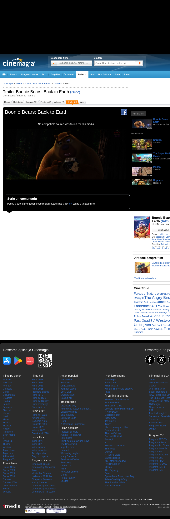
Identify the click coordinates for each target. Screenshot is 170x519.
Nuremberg (66, 438)
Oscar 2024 (9, 476)
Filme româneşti (40, 404)
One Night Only (157, 388)
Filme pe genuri (12, 375)
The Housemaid (69, 444)
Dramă (6, 401)
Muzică (6, 422)
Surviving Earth (68, 418)
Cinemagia (8, 83)
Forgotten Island (157, 425)
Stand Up (7, 441)
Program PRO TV (158, 439)
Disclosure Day (68, 405)
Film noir (7, 410)
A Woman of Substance (73, 424)
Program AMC (156, 451)
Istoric (6, 416)
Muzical (7, 425)
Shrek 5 (157, 140)
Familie (6, 404)
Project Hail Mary (69, 431)
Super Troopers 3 (158, 391)
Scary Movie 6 (112, 402)
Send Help (66, 462)
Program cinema (29, 74)
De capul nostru (113, 430)
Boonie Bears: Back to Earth (42, 91)
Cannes (7, 479)
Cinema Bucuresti (41, 464)
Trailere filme (68, 401)
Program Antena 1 (158, 442)
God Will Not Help (114, 436)
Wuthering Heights (70, 453)
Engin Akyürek (155, 328)
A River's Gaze (112, 455)
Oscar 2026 (9, 470)
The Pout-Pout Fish (115, 482)
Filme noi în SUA (159, 375)
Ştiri (92, 74)
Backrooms (110, 382)
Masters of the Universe (117, 399)
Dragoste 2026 (39, 424)
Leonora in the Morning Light (119, 408)
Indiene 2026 (38, 430)
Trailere (18, 83)
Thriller (6, 444)
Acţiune (7, 379)
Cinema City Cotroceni (43, 467)
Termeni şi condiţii (33, 507)
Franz (108, 473)
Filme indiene (38, 407)
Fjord (63, 421)
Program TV (9, 459)
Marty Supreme (68, 456)
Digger (152, 428)
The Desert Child (113, 405)
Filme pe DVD (39, 398)
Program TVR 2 (157, 470)
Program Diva (156, 457)
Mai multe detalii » (160, 248)
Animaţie (165, 244)
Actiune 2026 (38, 418)
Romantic (8, 431)
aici (70, 203)
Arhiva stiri (8, 456)
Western (7, 447)
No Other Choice (69, 471)
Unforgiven (142, 325)
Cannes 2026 (10, 482)
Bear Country (67, 415)
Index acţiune (38, 447)
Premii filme (10, 463)
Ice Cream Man (113, 485)
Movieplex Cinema (41, 473)
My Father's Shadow (115, 461)
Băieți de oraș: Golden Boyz (75, 441)
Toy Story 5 (110, 421)
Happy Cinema (39, 482)
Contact (47, 507)
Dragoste (7, 398)
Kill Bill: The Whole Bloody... (119, 388)
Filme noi (37, 375)
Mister (6, 419)
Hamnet (65, 450)
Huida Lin (163, 234)
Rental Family (68, 478)
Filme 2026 (37, 385)
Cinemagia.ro (19, 62)
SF (4, 438)
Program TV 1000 (158, 464)
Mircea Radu (140, 329)
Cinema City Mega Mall (44, 488)
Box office (154, 504)
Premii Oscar (9, 467)
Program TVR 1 (157, 467)
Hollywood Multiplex (42, 476)
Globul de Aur (10, 485)
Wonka (161, 293)
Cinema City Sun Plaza (43, 485)
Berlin (6, 488)
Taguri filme (9, 450)
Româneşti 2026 (40, 433)
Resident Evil (155, 422)
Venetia (7, 491)
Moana (157, 167)
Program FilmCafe (158, 454)
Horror (6, 413)
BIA (152, 320)
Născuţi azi (66, 398)
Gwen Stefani (67, 395)
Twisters (138, 302)
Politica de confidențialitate (65, 507)
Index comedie (39, 450)
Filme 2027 (37, 382)
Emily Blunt (66, 391)
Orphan (108, 451)
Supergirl (109, 439)
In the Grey (110, 418)
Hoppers (158, 180)
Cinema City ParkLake (43, 491)
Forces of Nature (145, 293)
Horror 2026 (38, 427)
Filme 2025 (37, 388)
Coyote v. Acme (157, 407)
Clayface (153, 419)
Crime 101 (66, 465)
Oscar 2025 (9, 473)
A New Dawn (111, 411)
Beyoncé (65, 382)
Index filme (38, 437)
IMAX (34, 470)
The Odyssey (111, 470)
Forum (127, 74)
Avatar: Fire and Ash (71, 435)
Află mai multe (145, 499)
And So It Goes (160, 325)
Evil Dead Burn (112, 464)
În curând (69, 74)
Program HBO (156, 460)
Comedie (7, 388)
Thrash (152, 379)
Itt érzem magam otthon (117, 427)
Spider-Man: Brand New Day (119, 476)
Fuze (107, 391)
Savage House (112, 458)
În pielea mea (67, 447)
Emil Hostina (150, 302)
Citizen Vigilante (69, 411)
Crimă (6, 391)
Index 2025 (37, 444)
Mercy (64, 474)
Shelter (64, 481)
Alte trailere (138, 114)
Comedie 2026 (39, 421)
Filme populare (69, 427)
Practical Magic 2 (158, 413)
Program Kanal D (158, 448)
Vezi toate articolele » (145, 278)
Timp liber (56, 74)
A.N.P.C (83, 507)
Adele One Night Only (116, 479)
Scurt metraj (9, 435)
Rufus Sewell (141, 316)
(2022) (75, 92)
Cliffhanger (154, 404)
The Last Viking (113, 433)
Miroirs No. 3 (111, 385)
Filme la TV (37, 395)
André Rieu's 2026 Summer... (76, 408)
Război (6, 428)
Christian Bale (68, 385)
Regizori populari (40, 456)
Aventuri (7, 385)
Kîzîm (64, 468)
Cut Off (152, 385)
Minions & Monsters (115, 445)
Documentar (9, 395)
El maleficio (154, 309)
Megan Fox (66, 379)
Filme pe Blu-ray (40, 401)
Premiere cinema (40, 391)
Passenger (110, 379)
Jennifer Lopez (68, 388)
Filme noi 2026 (39, 415)
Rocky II (139, 297)
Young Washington (158, 382)
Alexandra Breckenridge (155, 312)
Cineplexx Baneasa (42, 479)
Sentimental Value (70, 459)
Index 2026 (37, 441)
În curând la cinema (116, 395)
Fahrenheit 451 (146, 306)
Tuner (108, 424)
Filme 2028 (37, 379)
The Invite (110, 448)
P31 (151, 410)
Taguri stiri (8, 453)
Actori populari (39, 453)
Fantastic (7, 407)
